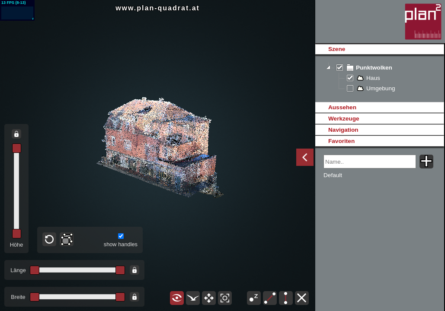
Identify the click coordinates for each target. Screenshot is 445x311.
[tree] (379, 78)
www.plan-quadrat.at (157, 8)
